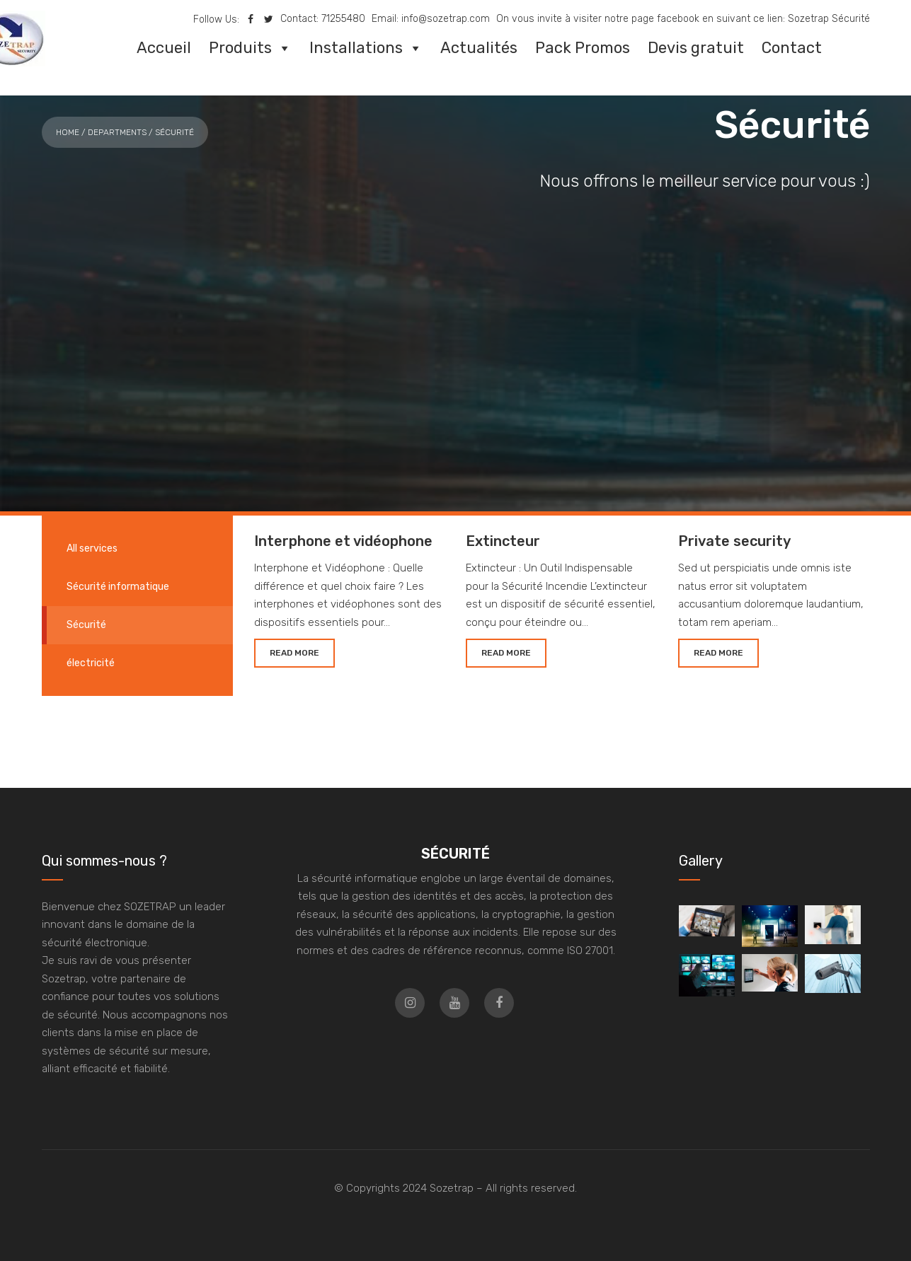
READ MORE (294, 653)
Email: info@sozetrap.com (431, 19)
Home (67, 132)
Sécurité (86, 625)
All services (92, 548)
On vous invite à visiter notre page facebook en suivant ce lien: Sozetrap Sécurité (683, 19)
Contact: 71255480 (322, 19)
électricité (91, 663)
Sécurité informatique (118, 587)
